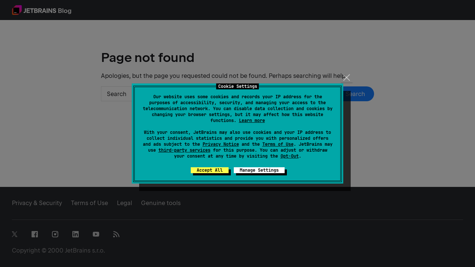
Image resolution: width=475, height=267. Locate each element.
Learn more (252, 120)
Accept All (210, 170)
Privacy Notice (221, 144)
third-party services (184, 150)
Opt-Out (290, 156)
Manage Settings (259, 170)
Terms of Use (278, 144)
